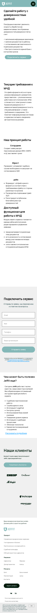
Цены (21, 576)
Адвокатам (7, 561)
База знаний (24, 572)
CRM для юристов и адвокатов (14, 553)
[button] (12, 586)
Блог (5, 572)
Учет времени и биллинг (12, 542)
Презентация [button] (8, 576)
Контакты (7, 579)
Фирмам (22, 561)
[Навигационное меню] (33, 4)
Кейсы (22, 564)
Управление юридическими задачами (16, 539)
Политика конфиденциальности (14, 598)
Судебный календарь (11, 549)
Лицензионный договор (11, 601)
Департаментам (9, 564)
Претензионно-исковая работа (14, 546)
